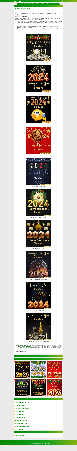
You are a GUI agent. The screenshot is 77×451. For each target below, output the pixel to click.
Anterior (17, 355)
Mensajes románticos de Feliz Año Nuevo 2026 (23, 426)
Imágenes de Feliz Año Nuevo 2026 (21, 424)
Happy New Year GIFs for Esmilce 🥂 (23, 8)
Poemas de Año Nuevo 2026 (20, 405)
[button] (18, 4)
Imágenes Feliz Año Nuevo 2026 (20, 418)
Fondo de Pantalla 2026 (36, 1)
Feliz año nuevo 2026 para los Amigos (21, 406)
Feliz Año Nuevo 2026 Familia (20, 427)
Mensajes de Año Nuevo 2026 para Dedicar (22, 423)
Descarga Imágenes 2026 (19, 414)
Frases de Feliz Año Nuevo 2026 (20, 409)
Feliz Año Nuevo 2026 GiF (19, 411)
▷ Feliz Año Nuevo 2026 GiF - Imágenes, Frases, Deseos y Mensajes (39, 443)
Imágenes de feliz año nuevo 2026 (21, 415)
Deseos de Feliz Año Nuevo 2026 (21, 421)
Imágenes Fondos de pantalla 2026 (21, 420)
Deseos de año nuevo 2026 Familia (21, 400)
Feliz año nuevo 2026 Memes (20, 417)
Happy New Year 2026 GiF (19, 412)
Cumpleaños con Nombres (20, 433)
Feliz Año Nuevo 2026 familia (52, 1)
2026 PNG (43, 1)
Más (59, 1)
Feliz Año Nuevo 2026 (19, 429)
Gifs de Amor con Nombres (20, 435)
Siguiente (59, 355)
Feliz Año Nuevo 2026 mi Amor (20, 403)
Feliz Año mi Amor (27, 1)
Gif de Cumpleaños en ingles (20, 436)
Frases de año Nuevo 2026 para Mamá (22, 408)
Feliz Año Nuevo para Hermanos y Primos (22, 402)
